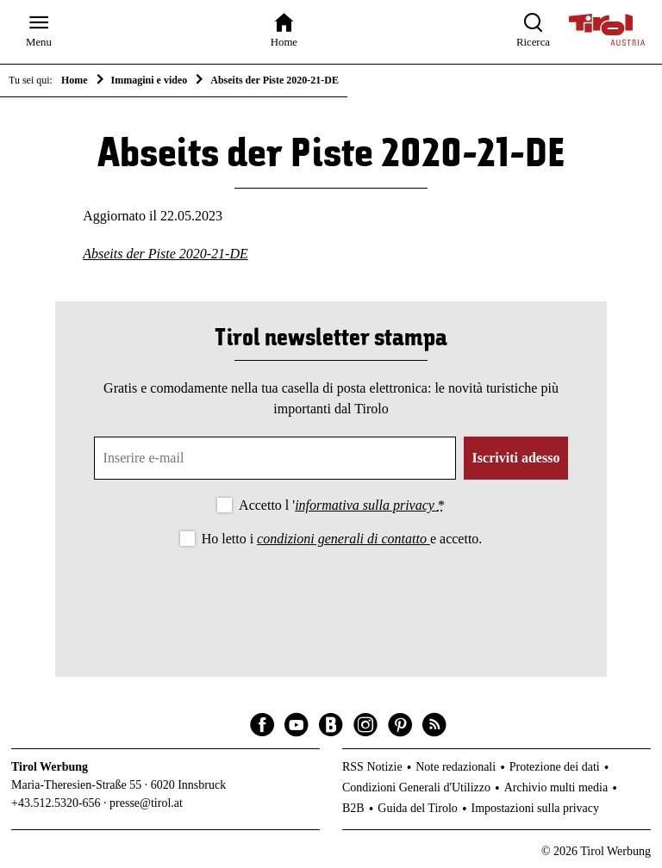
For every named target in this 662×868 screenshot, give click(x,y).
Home (74, 80)
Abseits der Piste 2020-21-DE (165, 253)
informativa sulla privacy (366, 505)
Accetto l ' (342, 505)
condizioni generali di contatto (343, 538)
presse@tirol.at (146, 803)
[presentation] (331, 597)
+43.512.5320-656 (56, 803)
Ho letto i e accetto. (342, 538)
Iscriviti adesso (516, 457)
